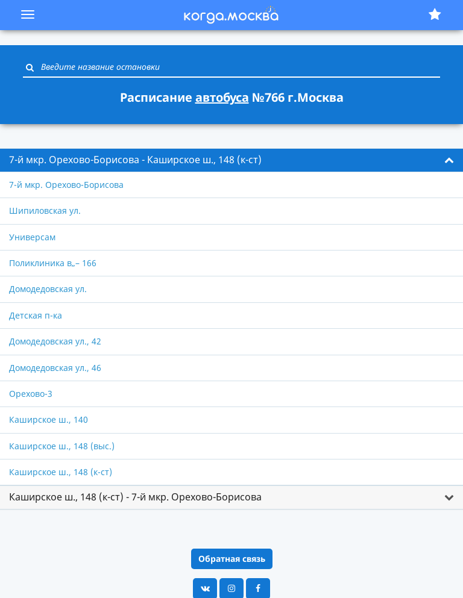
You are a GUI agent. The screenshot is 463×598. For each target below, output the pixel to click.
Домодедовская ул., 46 (55, 367)
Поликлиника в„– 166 (52, 263)
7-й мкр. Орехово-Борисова (66, 184)
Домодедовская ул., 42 (55, 341)
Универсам (32, 237)
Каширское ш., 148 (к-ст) (60, 472)
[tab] (231, 160)
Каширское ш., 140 (48, 419)
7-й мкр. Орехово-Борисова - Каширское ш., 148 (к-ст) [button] (135, 159)
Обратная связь (231, 558)
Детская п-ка (35, 315)
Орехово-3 (30, 393)
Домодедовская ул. (48, 288)
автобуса (222, 97)
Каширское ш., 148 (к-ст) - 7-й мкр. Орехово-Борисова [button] (135, 496)
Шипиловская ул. (45, 210)
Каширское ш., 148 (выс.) (62, 446)
